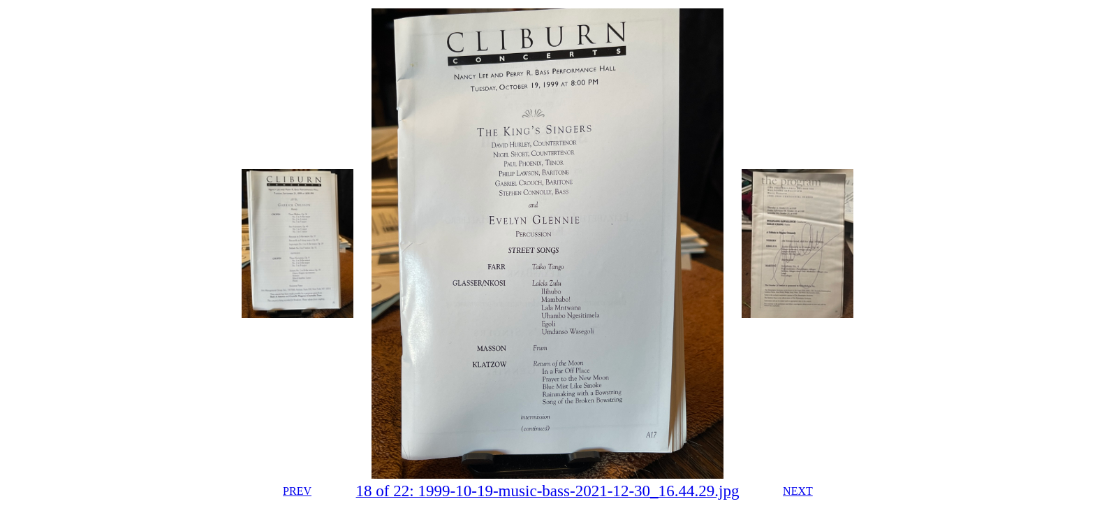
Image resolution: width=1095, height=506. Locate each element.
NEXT (798, 491)
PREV (297, 491)
